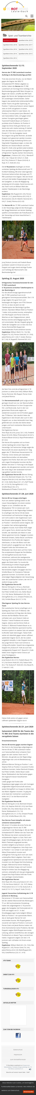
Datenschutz (18, 1050)
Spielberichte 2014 (10, 54)
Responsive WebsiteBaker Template (17, 1066)
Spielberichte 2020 (10, 40)
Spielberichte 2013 (25, 54)
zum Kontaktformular (18, 1059)
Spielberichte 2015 (25, 49)
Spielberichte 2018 (10, 45)
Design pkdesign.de (23, 1067)
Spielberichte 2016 (10, 49)
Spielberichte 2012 (10, 58)
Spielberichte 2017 (25, 45)
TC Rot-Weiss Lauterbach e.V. (20, 1068)
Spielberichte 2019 (25, 40)
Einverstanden (28, 1092)
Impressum (18, 1054)
